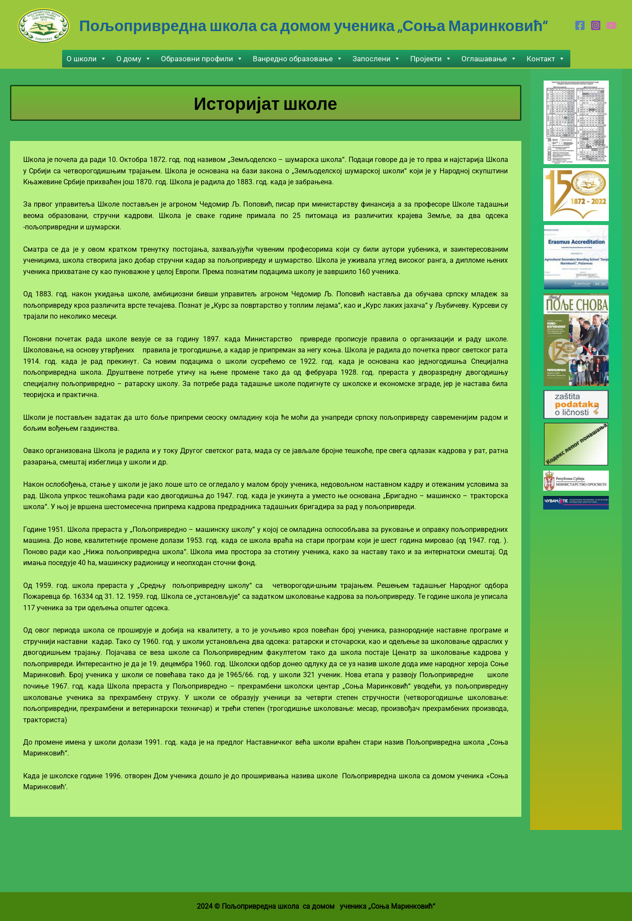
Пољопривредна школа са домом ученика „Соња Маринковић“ (313, 25)
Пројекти (431, 58)
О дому (133, 58)
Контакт (546, 58)
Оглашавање (489, 58)
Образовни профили (202, 58)
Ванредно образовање (298, 58)
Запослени (377, 58)
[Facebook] (580, 25)
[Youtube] (611, 25)
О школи (86, 58)
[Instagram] (595, 25)
